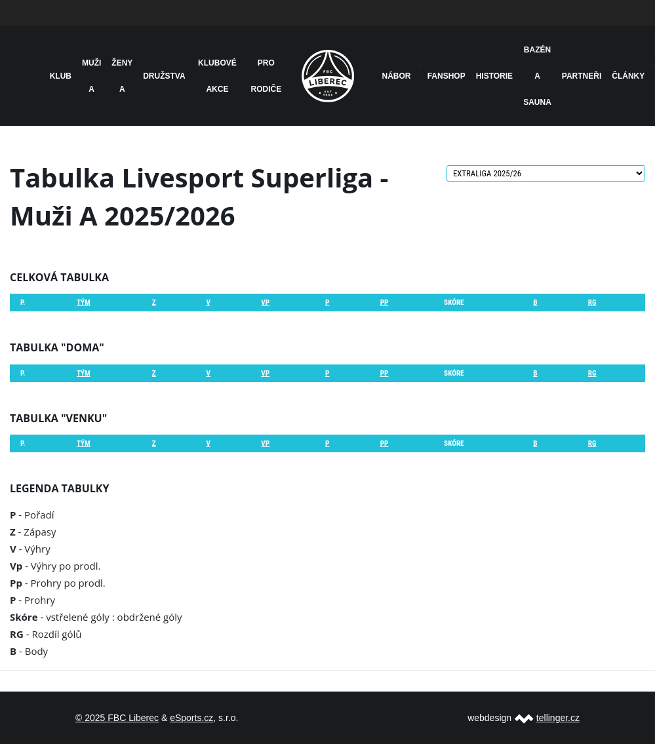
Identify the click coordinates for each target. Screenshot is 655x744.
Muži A (91, 76)
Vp (265, 302)
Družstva (164, 76)
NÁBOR (396, 76)
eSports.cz (191, 718)
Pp (384, 302)
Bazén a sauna (537, 76)
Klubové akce (217, 76)
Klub (60, 76)
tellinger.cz (558, 718)
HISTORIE (494, 76)
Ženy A (121, 76)
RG (592, 302)
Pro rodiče (266, 76)
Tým (83, 302)
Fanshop (446, 76)
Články (628, 76)
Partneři (581, 76)
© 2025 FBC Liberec (117, 718)
